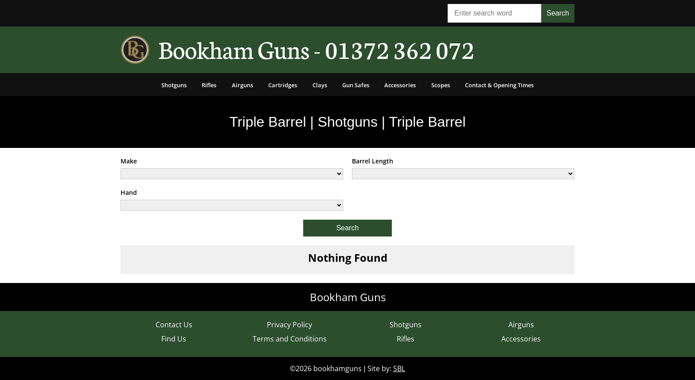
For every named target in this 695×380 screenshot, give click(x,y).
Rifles (209, 85)
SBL (399, 368)
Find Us (173, 339)
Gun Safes (355, 85)
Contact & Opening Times (499, 85)
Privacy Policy (289, 325)
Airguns (242, 85)
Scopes (440, 85)
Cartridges (282, 85)
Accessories (400, 85)
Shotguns (174, 85)
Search (347, 228)
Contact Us (174, 325)
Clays (319, 85)
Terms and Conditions (290, 339)
